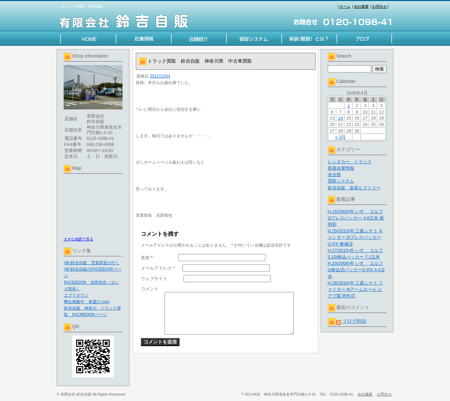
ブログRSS (354, 321)
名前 (147, 257)
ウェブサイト (154, 278)
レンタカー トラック (350, 161)
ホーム (344, 6)
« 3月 (340, 137)
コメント (149, 288)
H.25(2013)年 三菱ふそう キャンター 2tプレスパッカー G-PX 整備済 (355, 237)
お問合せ (379, 6)
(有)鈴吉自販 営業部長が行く (92, 262)
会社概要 (361, 6)
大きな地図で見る (78, 239)
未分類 (334, 174)
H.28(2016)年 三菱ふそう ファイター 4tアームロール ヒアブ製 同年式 (355, 289)
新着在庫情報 (341, 168)
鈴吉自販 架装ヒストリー (354, 187)
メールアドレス (158, 268)
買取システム (341, 181)
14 (340, 118)
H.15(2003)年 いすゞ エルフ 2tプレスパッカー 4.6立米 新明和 (356, 218)
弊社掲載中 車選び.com (86, 301)
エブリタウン (76, 295)
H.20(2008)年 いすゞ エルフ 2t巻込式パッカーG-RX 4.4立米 (356, 270)
